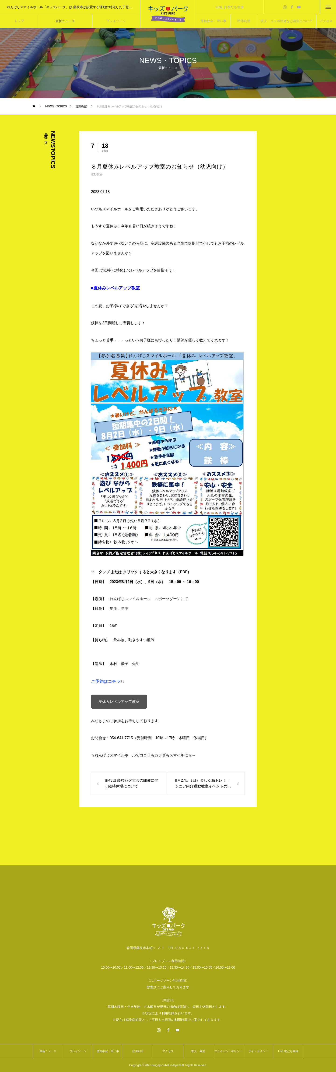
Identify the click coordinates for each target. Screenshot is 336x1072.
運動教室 (96, 174)
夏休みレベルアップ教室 (119, 701)
